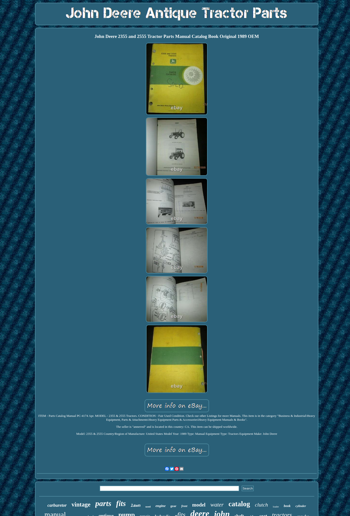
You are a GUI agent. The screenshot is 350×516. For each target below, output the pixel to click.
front (184, 506)
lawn (135, 505)
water (217, 504)
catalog (239, 504)
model (199, 505)
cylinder (300, 506)
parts (103, 503)
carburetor (57, 505)
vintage (80, 504)
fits (121, 503)
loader (276, 506)
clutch (261, 505)
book (287, 506)
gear (173, 506)
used (147, 506)
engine (161, 506)
